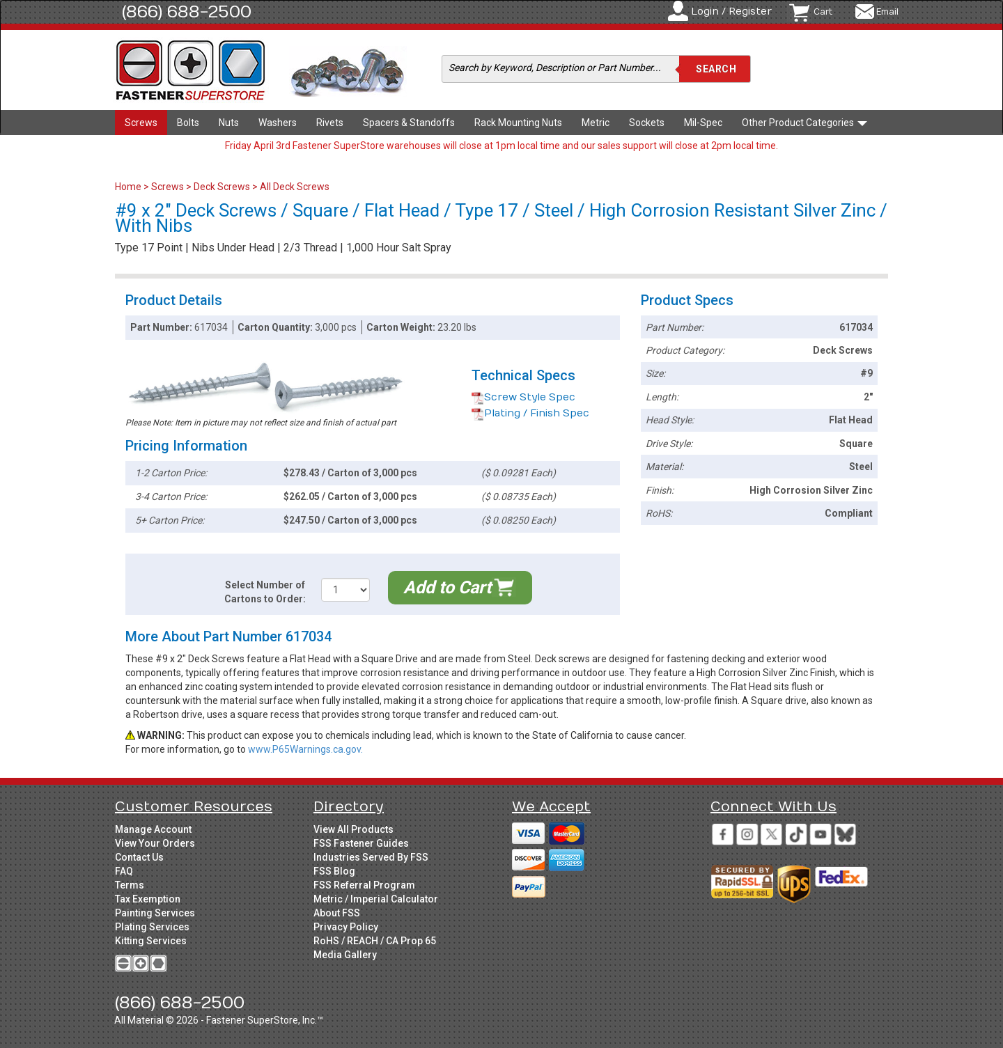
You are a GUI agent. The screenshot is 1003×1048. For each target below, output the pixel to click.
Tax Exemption (147, 899)
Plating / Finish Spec (530, 413)
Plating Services (152, 926)
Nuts (229, 122)
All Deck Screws (294, 186)
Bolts (188, 122)
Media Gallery (345, 954)
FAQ (124, 871)
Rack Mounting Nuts (518, 122)
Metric (595, 122)
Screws (141, 122)
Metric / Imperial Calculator (375, 899)
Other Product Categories (804, 122)
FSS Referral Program (364, 885)
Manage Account (153, 829)
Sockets (646, 122)
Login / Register (731, 11)
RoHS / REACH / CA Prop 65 (374, 940)
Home (129, 186)
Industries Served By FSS (370, 857)
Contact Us (139, 857)
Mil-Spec (703, 122)
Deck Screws (222, 186)
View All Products (353, 829)
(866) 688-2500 (186, 12)
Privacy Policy (345, 926)
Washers (277, 122)
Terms (129, 885)
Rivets (329, 122)
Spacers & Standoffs (409, 122)
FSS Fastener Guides (361, 843)
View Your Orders (155, 843)
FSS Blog (334, 871)
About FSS (336, 912)
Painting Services (155, 912)
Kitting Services (151, 940)
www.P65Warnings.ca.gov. (305, 749)
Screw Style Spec (523, 397)
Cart (823, 12)
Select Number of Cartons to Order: (265, 591)
